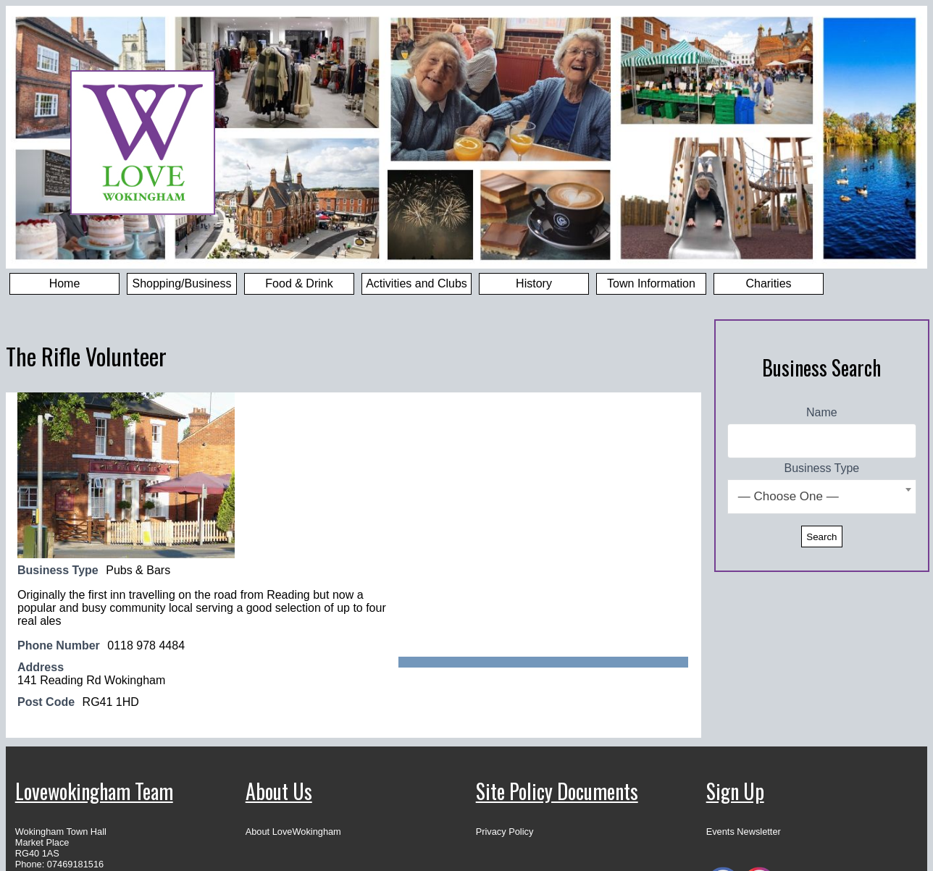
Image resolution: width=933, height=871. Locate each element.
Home (64, 283)
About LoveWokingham (293, 831)
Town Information (651, 283)
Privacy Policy (505, 831)
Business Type (822, 468)
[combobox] (821, 496)
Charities (768, 283)
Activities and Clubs (416, 283)
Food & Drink (298, 283)
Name (821, 412)
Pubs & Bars (138, 570)
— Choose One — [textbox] (788, 496)
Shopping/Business (182, 283)
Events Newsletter (743, 831)
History (534, 283)
